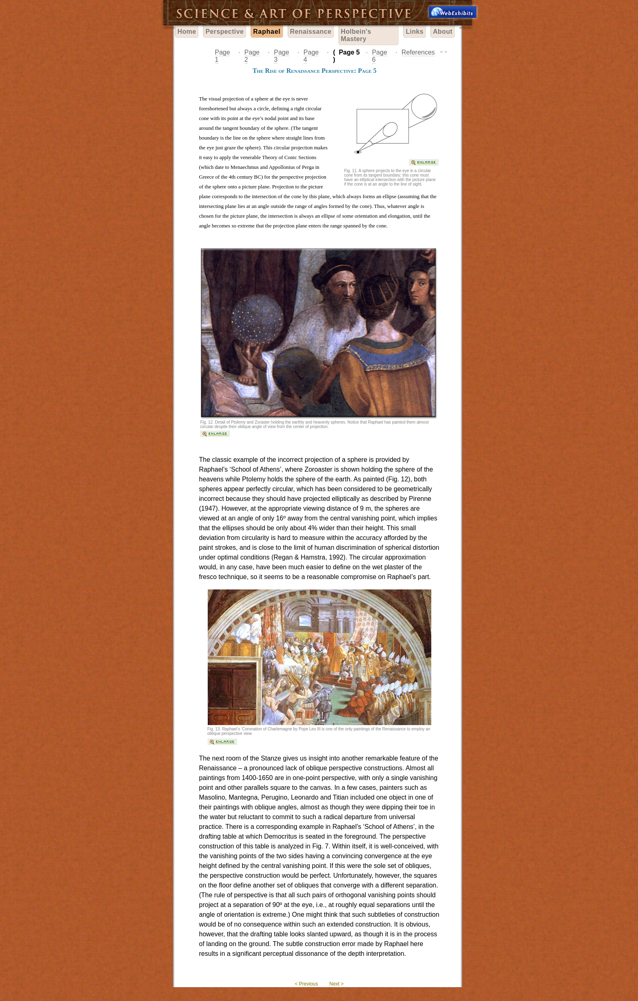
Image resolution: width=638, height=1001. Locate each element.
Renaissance (311, 31)
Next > (337, 984)
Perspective (224, 31)
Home (186, 31)
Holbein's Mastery (356, 35)
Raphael (267, 31)
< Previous (306, 984)
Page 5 (349, 52)
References (418, 52)
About (442, 31)
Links (415, 31)
